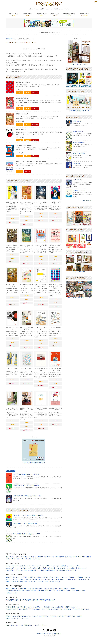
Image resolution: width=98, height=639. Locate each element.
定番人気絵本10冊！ (78, 163)
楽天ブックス (35, 92)
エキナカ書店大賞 (50, 590)
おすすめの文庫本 (10, 568)
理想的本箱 (47, 607)
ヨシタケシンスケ (43, 581)
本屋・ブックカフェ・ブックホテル (70, 609)
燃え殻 (87, 579)
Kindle (27, 92)
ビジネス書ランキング (48, 566)
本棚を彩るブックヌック (71, 607)
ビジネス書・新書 (49, 556)
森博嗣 (14, 581)
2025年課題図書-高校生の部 (47, 600)
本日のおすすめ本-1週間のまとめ (21, 616)
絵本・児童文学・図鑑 (62, 556)
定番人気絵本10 (10, 570)
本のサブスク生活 (55, 616)
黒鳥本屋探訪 (55, 609)
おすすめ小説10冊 (11, 618)
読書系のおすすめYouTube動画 (31, 609)
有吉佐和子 (24, 577)
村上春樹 (81, 579)
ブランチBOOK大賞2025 (50, 588)
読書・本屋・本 (25, 556)
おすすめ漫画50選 (72, 568)
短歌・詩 (33, 556)
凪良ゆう (15, 579)
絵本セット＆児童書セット (35, 607)
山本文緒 (27, 581)
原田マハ (35, 579)
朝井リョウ (16, 577)
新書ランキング (36, 566)
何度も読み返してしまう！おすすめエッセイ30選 (26, 534)
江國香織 (45, 577)
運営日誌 (8, 616)
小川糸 (51, 577)
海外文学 (40, 556)
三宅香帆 (68, 579)
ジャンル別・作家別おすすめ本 (40, 616)
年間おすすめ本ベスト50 (48, 570)
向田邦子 (74, 579)
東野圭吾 (41, 579)
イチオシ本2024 (63, 588)
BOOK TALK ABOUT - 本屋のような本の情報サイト (49, 633)
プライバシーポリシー (39, 625)
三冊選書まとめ (60, 570)
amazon (19, 92)
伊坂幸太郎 (32, 577)
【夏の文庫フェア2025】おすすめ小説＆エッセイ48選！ (28, 515)
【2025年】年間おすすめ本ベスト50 (79, 110)
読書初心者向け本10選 (49, 568)
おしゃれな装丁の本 (21, 570)
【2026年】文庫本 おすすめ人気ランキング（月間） (27, 495)
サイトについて (10, 625)
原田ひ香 (28, 579)
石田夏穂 (38, 577)
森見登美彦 (20, 581)
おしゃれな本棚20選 (57, 607)
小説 (7, 556)
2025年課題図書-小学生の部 (13, 600)
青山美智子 (9, 577)
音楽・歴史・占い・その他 (32, 558)
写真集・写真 (77, 556)
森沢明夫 (8, 581)
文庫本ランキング (25, 566)
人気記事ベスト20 (71, 570)
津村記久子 (9, 579)
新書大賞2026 (26, 590)
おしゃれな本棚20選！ (79, 271)
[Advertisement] (79, 311)
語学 (22, 558)
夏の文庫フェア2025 (11, 588)
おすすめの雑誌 (61, 568)
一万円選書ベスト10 (11, 593)
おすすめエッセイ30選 (78, 131)
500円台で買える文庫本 (78, 142)
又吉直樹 (54, 579)
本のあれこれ (85, 609)
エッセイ (12, 556)
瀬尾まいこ (73, 577)
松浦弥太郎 (61, 579)
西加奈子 (22, 579)
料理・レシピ (15, 558)
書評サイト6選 (46, 609)
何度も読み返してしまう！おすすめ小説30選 (25, 523)
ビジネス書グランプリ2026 (13, 590)
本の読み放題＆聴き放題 (12, 607)
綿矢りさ (58, 581)
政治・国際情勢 (86, 556)
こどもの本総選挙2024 (78, 590)
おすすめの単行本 (22, 568)
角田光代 (56, 577)
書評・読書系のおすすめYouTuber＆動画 (79, 297)
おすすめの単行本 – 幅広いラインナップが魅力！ (26, 474)
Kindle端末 (23, 607)
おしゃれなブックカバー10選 (14, 609)
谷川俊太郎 (80, 577)
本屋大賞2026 (22, 588)
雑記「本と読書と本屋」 (68, 616)
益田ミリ (47, 579)
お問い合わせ (28, 625)
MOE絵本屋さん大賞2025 (64, 590)
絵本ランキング (82, 568)
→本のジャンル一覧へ (87, 200)
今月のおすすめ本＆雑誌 (12, 566)
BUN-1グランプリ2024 (37, 590)
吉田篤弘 (51, 581)
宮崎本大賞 (72, 588)
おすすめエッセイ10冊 (23, 618)
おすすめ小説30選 (77, 121)
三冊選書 (79, 616)
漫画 (70, 556)
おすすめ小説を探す (77, 179)
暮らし (18, 556)
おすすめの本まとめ (33, 570)
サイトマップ (19, 625)
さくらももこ (64, 577)
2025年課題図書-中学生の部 (30, 600)
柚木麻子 (33, 581)
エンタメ (8, 558)
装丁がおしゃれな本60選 (79, 153)
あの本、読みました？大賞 (35, 588)
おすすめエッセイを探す (79, 190)
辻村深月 (87, 577)
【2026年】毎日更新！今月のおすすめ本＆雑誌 (26, 485)
